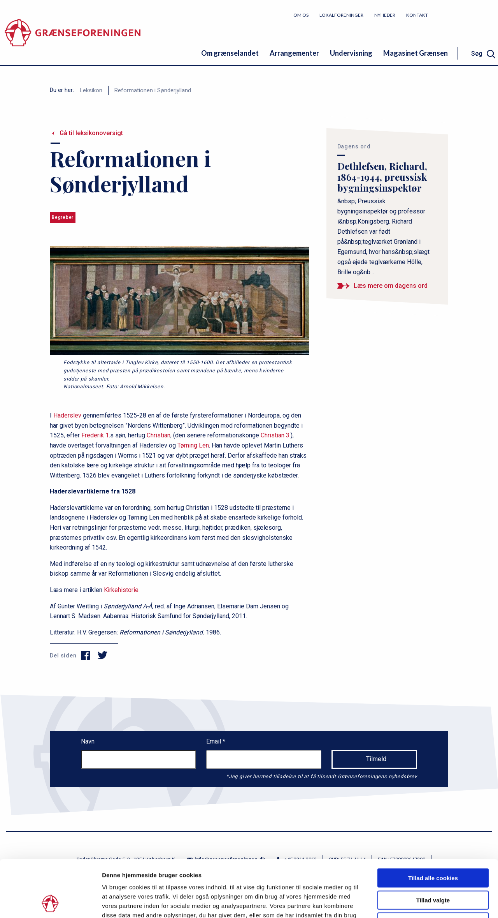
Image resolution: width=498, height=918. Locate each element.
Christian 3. (276, 435)
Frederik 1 (95, 435)
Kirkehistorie (121, 590)
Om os (301, 15)
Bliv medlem (468, 15)
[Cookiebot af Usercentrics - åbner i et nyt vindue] (50, 903)
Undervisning (351, 53)
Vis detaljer (404, 902)
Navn (88, 741)
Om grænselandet (230, 53)
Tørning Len (193, 445)
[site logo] (72, 36)
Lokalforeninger (341, 15)
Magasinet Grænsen (415, 53)
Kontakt (417, 15)
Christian (158, 435)
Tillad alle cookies (433, 824)
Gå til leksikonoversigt (91, 133)
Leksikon (91, 90)
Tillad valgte (433, 846)
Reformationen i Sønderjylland (152, 90)
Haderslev (67, 415)
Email (214, 741)
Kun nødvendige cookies (433, 868)
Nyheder (384, 15)
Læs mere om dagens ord (391, 285)
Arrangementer (294, 53)
